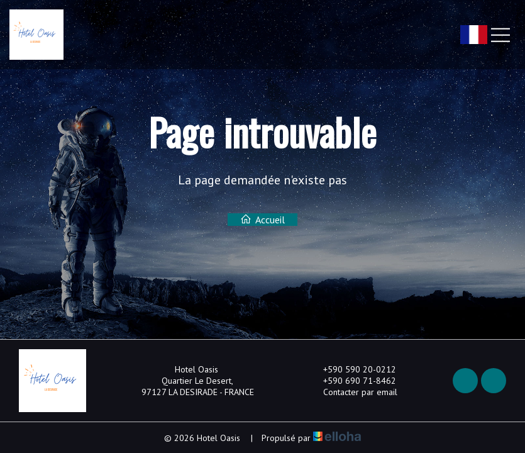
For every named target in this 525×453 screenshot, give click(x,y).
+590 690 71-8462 (352, 380)
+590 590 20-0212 (352, 369)
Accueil (262, 219)
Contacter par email (353, 392)
